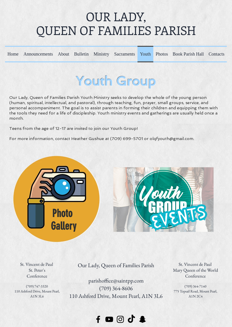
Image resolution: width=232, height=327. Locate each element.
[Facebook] (98, 319)
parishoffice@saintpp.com (116, 280)
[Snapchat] (142, 319)
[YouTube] (109, 319)
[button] (101, 54)
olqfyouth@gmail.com (171, 138)
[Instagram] (120, 319)
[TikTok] (131, 319)
